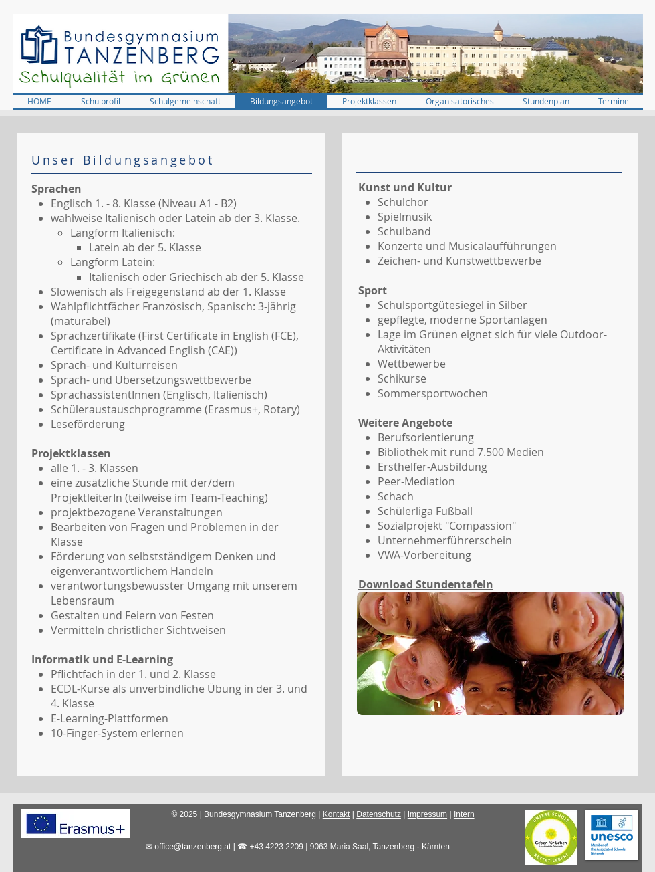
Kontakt (336, 814)
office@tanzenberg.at (192, 846)
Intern (464, 814)
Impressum (427, 814)
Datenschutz (378, 814)
